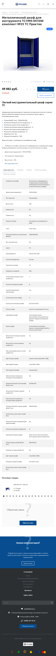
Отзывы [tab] (29, 170)
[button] (3, 496)
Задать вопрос (28, 563)
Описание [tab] (20, 170)
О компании (28, 572)
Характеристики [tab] (8, 170)
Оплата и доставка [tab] (41, 170)
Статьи (28, 576)
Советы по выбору (28, 581)
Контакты (28, 590)
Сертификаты (28, 587)
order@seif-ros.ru (29, 609)
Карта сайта (28, 595)
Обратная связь (28, 523)
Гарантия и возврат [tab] (9, 174)
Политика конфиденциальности (28, 578)
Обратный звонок (28, 626)
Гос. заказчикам (28, 584)
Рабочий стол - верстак (20, 484)
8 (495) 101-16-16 (29, 620)
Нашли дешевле (45, 95)
